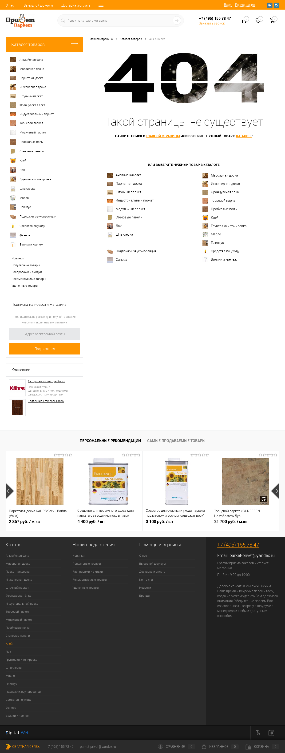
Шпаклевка (120, 235)
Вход (228, 5)
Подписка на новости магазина (39, 304)
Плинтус (213, 243)
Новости (145, 587)
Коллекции (21, 370)
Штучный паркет (124, 192)
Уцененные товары (25, 285)
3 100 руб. (159, 521)
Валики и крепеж (219, 259)
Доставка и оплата (76, 5)
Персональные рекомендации (110, 440)
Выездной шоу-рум (38, 5)
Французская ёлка (220, 192)
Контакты (146, 579)
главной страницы (163, 136)
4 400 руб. (91, 521)
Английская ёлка (124, 175)
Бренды (144, 595)
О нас (10, 5)
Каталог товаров (44, 44)
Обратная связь (23, 747)
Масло (211, 234)
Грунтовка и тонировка (224, 226)
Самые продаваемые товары (176, 440)
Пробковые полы (220, 209)
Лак (114, 226)
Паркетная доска (124, 184)
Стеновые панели (124, 217)
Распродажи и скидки (27, 272)
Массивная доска (220, 175)
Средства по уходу (220, 251)
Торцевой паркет (219, 201)
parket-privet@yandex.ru (252, 555)
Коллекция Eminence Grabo (46, 401)
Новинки (18, 258)
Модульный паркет (126, 209)
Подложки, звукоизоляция (132, 251)
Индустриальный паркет (130, 200)
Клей (210, 218)
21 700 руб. (230, 521)
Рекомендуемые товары (29, 279)
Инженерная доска (221, 184)
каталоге (244, 136)
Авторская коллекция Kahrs (46, 381)
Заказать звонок (212, 23)
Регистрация (245, 5)
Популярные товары (26, 265)
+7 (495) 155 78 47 (238, 544)
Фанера (117, 260)
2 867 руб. (24, 521)
